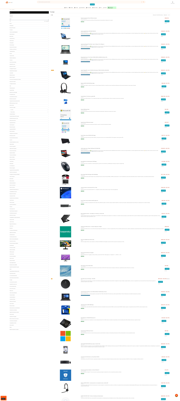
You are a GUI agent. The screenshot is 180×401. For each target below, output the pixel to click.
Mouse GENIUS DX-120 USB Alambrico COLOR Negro (89, 161)
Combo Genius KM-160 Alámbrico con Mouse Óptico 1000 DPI (90, 356)
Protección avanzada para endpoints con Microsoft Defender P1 (90, 369)
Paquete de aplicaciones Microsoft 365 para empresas (89, 18)
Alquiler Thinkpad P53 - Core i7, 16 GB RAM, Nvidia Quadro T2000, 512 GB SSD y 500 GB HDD (95, 70)
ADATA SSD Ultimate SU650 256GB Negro (87, 304)
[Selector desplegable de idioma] (168, 3)
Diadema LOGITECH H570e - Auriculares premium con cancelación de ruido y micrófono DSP (94, 382)
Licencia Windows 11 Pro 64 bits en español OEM (88, 96)
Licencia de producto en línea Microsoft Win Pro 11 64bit (89, 187)
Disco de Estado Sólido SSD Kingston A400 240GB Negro (89, 174)
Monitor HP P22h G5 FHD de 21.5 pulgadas (87, 252)
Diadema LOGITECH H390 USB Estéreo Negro (87, 83)
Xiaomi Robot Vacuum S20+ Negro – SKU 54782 (88, 278)
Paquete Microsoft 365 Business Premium (87, 330)
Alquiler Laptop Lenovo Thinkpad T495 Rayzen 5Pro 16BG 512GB (90, 148)
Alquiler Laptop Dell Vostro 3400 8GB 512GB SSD (88, 31)
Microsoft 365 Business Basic (85, 109)
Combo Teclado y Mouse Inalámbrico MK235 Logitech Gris (89, 200)
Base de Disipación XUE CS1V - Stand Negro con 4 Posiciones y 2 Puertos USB (92, 213)
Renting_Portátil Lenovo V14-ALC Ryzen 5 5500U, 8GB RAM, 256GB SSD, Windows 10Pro (94, 57)
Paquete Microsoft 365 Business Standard (87, 122)
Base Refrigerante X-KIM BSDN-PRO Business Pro (88, 317)
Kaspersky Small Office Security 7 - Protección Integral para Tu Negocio (91, 226)
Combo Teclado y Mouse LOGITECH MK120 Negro (88, 135)
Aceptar (3, 398)
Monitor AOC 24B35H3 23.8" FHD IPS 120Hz (87, 239)
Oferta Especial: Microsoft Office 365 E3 (87, 265)
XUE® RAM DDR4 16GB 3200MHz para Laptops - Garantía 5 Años (90, 343)
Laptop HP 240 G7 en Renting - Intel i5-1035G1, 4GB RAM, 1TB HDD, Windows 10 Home (94, 291)
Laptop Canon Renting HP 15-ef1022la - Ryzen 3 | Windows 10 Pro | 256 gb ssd (92, 44)
